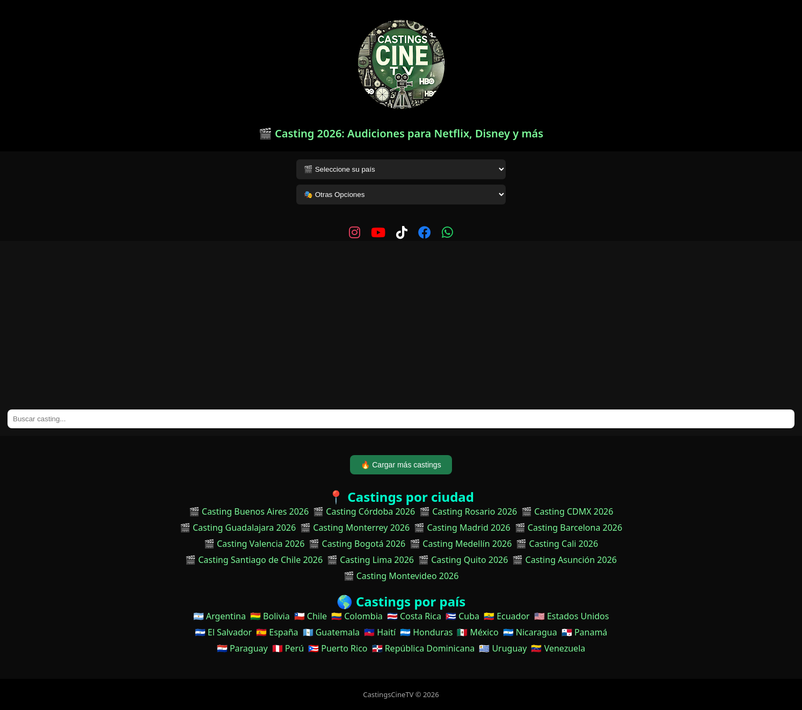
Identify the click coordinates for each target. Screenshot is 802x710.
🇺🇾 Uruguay (503, 648)
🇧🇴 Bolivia (270, 616)
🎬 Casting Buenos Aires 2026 (249, 511)
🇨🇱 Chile (310, 616)
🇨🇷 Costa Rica (414, 616)
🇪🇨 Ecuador (507, 616)
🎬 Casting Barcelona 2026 (569, 527)
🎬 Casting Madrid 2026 (462, 527)
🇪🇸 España (277, 632)
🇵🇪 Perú (288, 648)
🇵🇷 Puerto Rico (337, 648)
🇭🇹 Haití (380, 632)
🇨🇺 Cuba (462, 616)
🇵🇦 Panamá (585, 632)
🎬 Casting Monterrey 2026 (355, 527)
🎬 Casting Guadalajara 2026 (238, 527)
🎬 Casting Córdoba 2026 (364, 511)
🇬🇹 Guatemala (331, 632)
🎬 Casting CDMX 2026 (567, 511)
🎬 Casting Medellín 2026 (461, 544)
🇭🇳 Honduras (426, 632)
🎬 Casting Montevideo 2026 (401, 576)
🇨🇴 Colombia (357, 616)
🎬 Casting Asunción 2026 (564, 560)
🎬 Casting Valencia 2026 (254, 544)
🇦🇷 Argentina (219, 616)
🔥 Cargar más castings (401, 464)
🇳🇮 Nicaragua (530, 632)
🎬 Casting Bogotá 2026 (357, 544)
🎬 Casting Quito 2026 (463, 560)
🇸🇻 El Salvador (223, 632)
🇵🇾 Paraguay (242, 648)
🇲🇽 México (477, 632)
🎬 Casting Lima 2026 (370, 560)
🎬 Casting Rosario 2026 (468, 511)
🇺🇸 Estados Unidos (571, 616)
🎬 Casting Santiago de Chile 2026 (254, 560)
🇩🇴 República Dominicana (423, 648)
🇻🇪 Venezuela (558, 648)
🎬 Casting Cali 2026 (557, 544)
